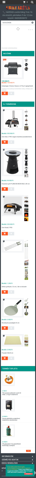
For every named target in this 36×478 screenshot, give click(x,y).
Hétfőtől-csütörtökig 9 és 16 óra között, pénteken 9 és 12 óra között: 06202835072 (17, 15)
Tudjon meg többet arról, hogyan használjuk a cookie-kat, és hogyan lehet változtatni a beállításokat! (20, 471)
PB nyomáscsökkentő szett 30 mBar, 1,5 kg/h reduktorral (11, 393)
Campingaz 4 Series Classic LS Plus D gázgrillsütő (17, 86)
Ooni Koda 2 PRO (7, 227)
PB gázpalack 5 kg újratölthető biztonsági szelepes (11, 444)
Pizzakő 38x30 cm (7, 353)
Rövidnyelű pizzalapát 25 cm (10, 323)
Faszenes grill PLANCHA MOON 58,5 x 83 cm (16, 184)
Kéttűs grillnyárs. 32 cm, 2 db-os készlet (14, 286)
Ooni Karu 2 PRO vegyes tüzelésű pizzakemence (17, 137)
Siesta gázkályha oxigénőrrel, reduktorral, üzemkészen (11, 419)
